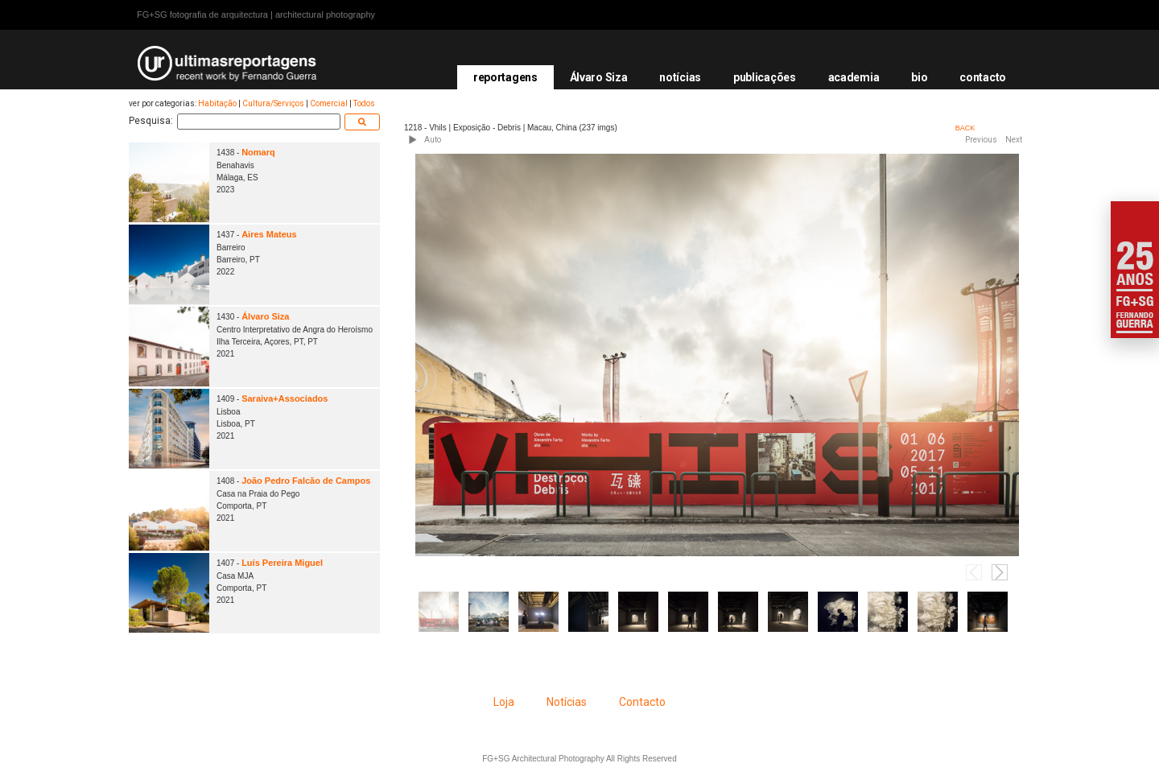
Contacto (642, 701)
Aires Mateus (268, 234)
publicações (764, 77)
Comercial (329, 103)
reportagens (505, 77)
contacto (982, 77)
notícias (680, 77)
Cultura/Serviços (273, 103)
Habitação (217, 103)
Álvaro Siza (599, 77)
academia (854, 77)
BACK (965, 128)
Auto (432, 139)
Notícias (567, 701)
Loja (503, 701)
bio (919, 77)
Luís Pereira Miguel (282, 562)
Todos (364, 103)
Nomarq (258, 152)
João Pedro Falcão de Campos (305, 480)
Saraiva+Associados (284, 398)
